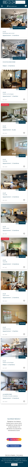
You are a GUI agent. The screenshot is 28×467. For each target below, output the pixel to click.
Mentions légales (10, 455)
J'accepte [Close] (14, 465)
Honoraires (19, 455)
